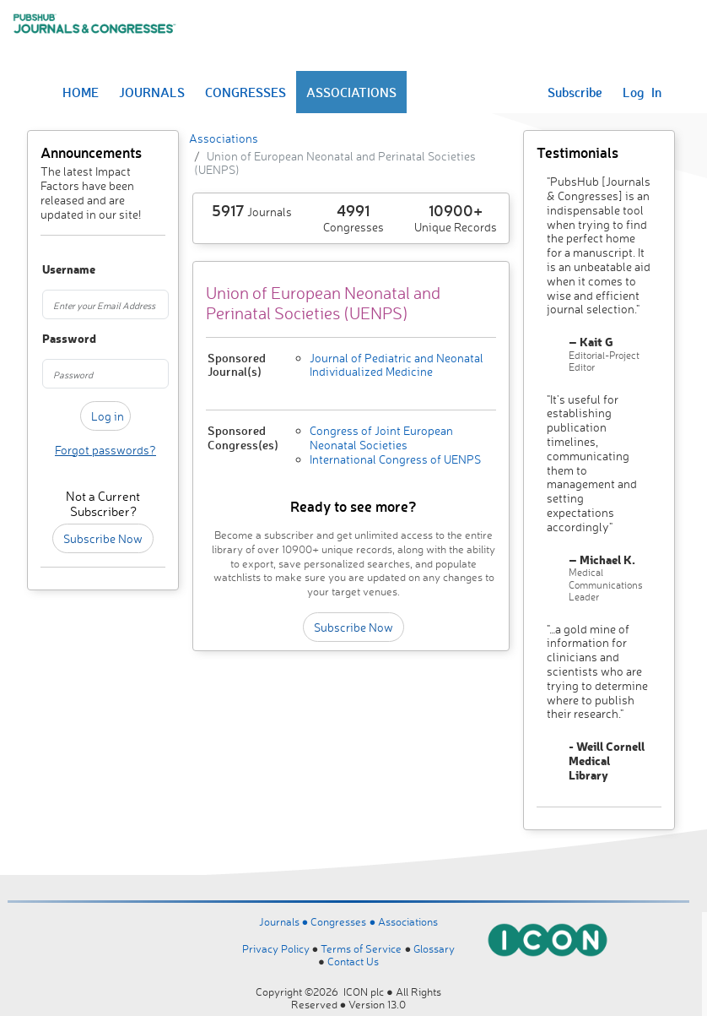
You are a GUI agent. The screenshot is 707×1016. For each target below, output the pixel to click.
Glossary (434, 948)
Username (50, 270)
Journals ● (285, 921)
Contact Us (353, 961)
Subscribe (575, 92)
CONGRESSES (245, 92)
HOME (80, 92)
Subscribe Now (103, 538)
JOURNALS (152, 92)
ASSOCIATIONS (351, 92)
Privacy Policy (276, 948)
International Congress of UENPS (395, 459)
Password (50, 339)
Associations (223, 138)
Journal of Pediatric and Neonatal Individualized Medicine (396, 364)
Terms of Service (361, 948)
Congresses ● (344, 921)
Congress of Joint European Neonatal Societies (381, 437)
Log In (642, 92)
